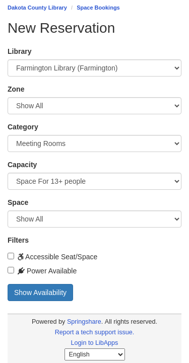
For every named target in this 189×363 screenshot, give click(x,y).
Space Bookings (98, 8)
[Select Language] (95, 354)
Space (18, 202)
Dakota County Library (37, 8)
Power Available (42, 271)
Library (19, 51)
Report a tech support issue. (95, 332)
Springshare (84, 321)
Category (23, 127)
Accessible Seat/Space (52, 257)
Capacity (22, 165)
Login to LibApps (94, 342)
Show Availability (40, 292)
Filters (18, 240)
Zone (16, 89)
